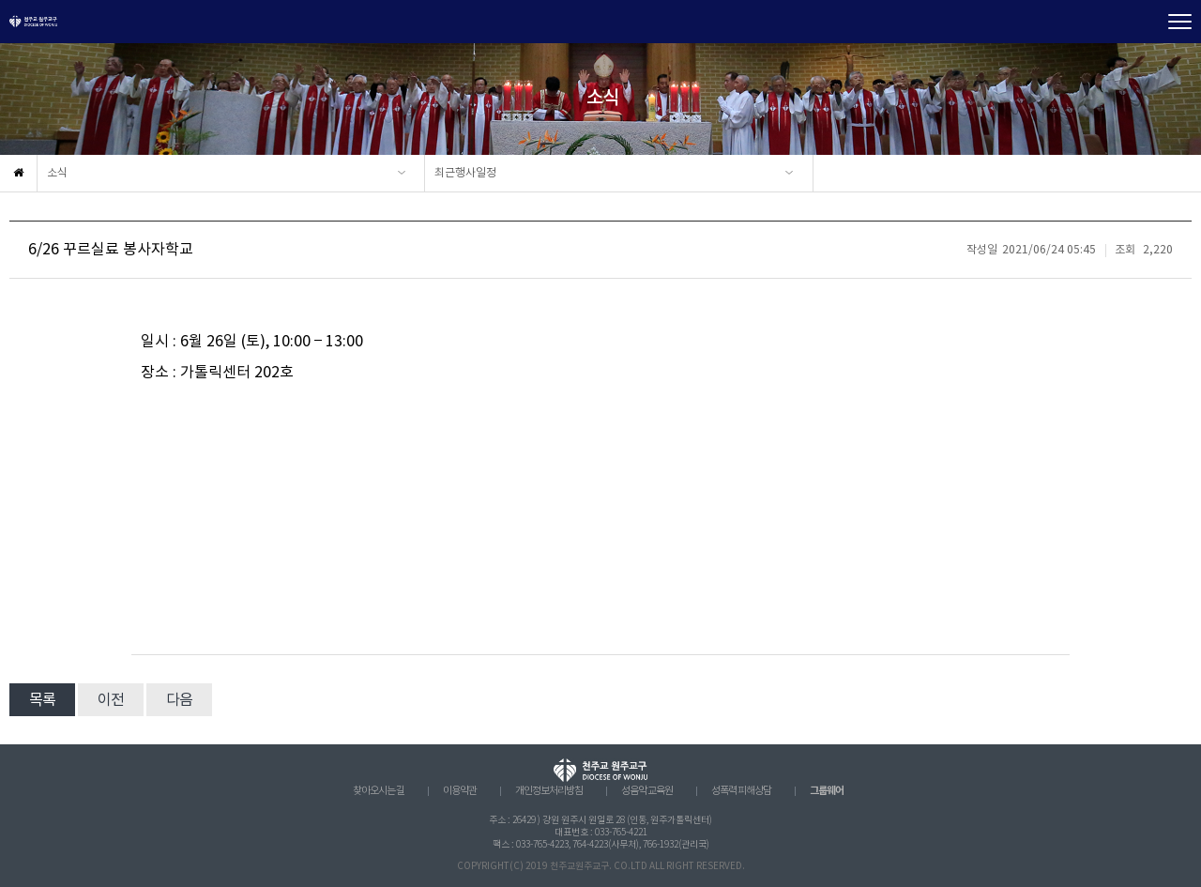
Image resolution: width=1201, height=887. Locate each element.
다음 (179, 700)
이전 (111, 700)
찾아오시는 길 (378, 791)
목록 (42, 700)
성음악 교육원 (647, 791)
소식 (57, 173)
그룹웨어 (827, 791)
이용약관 (460, 791)
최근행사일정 (465, 173)
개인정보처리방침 (549, 791)
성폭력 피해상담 (741, 791)
